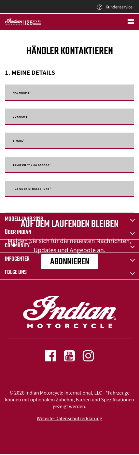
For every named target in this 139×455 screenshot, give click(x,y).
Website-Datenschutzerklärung (69, 418)
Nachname (22, 92)
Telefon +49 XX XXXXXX (32, 164)
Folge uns (16, 272)
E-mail (18, 140)
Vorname (21, 116)
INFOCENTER (17, 259)
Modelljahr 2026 (24, 219)
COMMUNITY (17, 246)
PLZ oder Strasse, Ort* (32, 189)
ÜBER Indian (18, 232)
